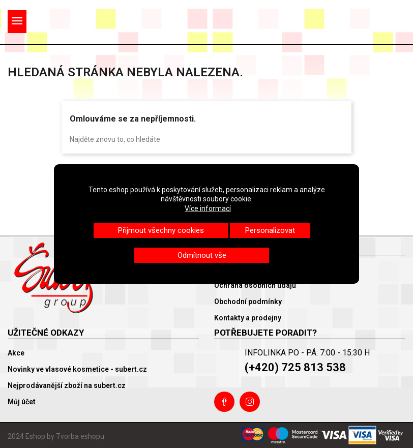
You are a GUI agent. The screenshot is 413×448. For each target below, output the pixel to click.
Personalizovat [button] (270, 230)
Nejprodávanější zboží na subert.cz (67, 385)
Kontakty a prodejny (247, 318)
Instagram (250, 402)
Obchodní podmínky (248, 301)
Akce (16, 353)
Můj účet (22, 402)
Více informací (208, 208)
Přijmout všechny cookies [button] (161, 230)
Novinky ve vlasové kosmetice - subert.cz (77, 369)
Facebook (224, 402)
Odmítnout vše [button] (202, 255)
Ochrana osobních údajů (255, 285)
